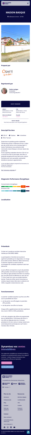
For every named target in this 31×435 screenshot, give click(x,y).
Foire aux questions (6, 408)
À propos (6, 405)
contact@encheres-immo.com (8, 420)
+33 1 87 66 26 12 (8, 424)
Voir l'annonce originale (8, 170)
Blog (5, 402)
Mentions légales (22, 397)
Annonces (6, 397)
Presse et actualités (20, 408)
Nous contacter (8, 417)
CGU (19, 402)
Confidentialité (21, 400)
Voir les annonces (6, 363)
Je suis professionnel (7, 367)
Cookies (20, 405)
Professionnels (7, 400)
